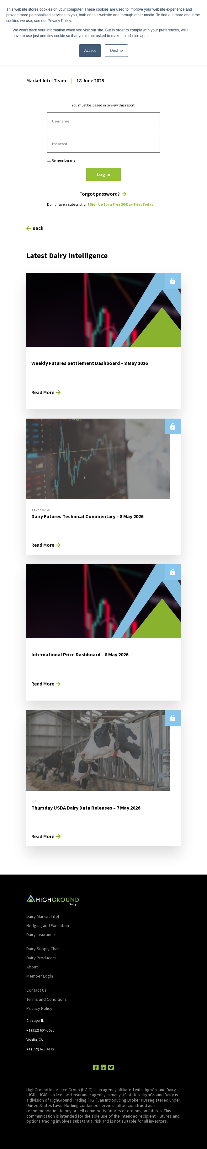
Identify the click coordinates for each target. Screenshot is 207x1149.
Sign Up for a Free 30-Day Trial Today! (122, 204)
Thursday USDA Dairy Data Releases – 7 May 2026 (85, 808)
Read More (42, 392)
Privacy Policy (39, 1008)
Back (38, 228)
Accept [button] (90, 50)
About (32, 967)
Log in (103, 174)
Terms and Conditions (46, 999)
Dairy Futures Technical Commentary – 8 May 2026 (87, 516)
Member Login (39, 976)
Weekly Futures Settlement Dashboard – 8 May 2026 (89, 363)
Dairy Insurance (40, 934)
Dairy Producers (41, 958)
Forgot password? (99, 194)
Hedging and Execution (47, 925)
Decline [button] (116, 50)
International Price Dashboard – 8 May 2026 (79, 654)
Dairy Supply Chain (43, 948)
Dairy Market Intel (42, 916)
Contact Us (36, 990)
